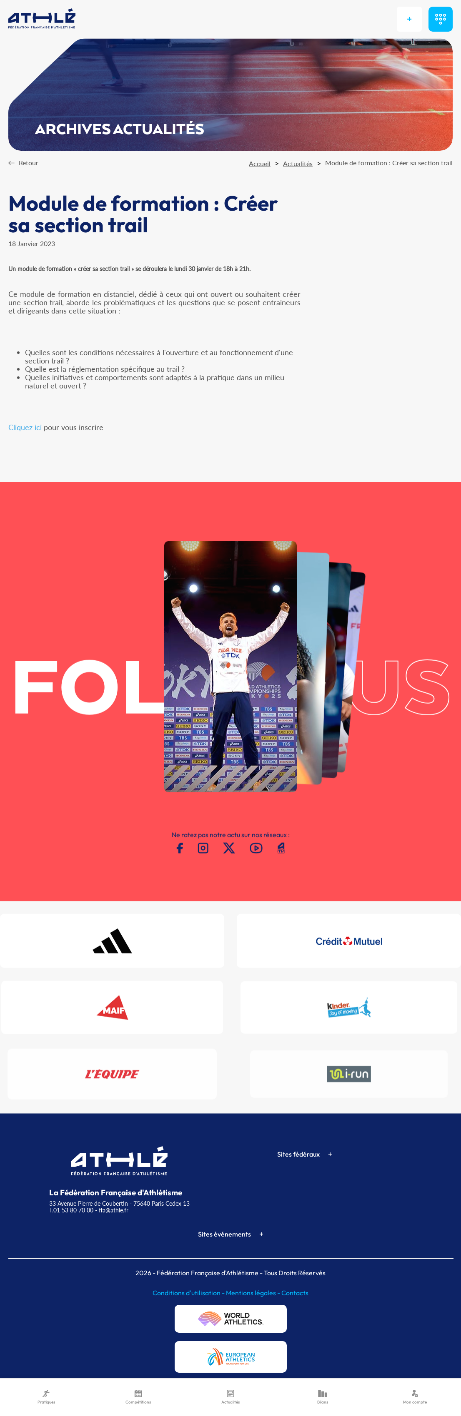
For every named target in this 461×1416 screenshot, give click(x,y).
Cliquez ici (25, 427)
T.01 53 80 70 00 (71, 1210)
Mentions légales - (253, 1293)
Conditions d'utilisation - (189, 1293)
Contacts (294, 1293)
